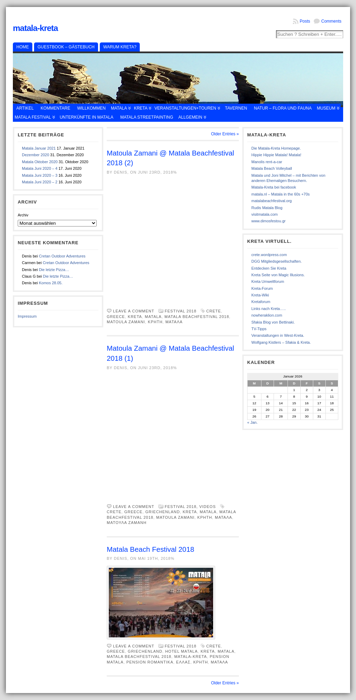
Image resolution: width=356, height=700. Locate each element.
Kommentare (55, 108)
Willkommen (91, 108)
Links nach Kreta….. (268, 309)
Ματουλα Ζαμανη (127, 522)
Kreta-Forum (262, 288)
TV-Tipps (259, 329)
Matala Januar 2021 (39, 148)
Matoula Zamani (126, 322)
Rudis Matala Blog (266, 208)
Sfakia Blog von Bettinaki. (273, 322)
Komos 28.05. (51, 283)
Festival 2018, (182, 506)
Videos (207, 506)
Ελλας (183, 662)
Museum (326, 108)
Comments (331, 21)
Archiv (23, 215)
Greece (116, 317)
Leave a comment (133, 311)
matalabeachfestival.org (271, 201)
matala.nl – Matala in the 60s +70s (280, 194)
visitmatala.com (264, 214)
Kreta (140, 108)
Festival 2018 (180, 311)
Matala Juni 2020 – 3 (39, 175)
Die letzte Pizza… (54, 270)
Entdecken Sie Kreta (268, 268)
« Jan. (252, 422)
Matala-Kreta (35, 28)
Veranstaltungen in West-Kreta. (277, 335)
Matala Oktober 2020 (40, 162)
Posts (305, 21)
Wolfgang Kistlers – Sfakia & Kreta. (281, 342)
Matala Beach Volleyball (271, 168)
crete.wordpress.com (269, 255)
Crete (213, 311)
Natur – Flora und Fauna (283, 108)
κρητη (155, 322)
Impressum (27, 316)
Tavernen (236, 108)
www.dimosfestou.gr (268, 221)
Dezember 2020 (35, 155)
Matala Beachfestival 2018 (196, 317)
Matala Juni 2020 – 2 (39, 182)
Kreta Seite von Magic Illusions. (278, 275)
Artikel (25, 108)
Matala (119, 108)
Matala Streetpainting (146, 117)
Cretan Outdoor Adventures (62, 256)
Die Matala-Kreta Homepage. (276, 148)
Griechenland (162, 512)
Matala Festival (33, 117)
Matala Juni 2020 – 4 (39, 168)
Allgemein (190, 117)
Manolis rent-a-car (266, 162)
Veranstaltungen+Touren (185, 108)
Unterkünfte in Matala (86, 117)
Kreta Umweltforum (267, 281)
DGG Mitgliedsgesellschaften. (276, 261)
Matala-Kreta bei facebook (273, 187)
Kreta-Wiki (260, 295)
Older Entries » (225, 134)
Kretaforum (260, 302)
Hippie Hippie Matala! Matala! (276, 155)
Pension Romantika (150, 662)
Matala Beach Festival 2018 (150, 549)
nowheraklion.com (266, 315)
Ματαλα (174, 322)
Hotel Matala (181, 651)
